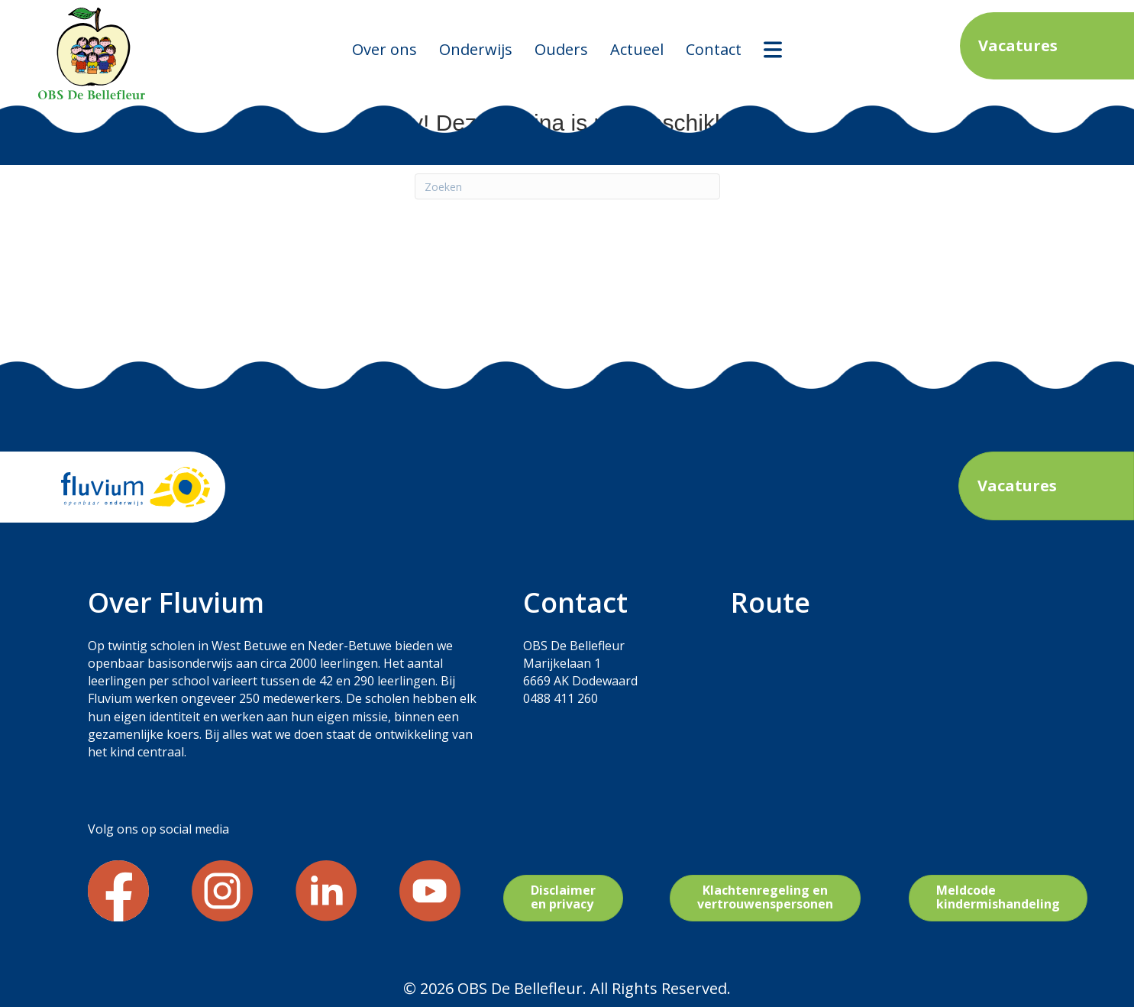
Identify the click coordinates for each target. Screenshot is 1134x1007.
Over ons (384, 49)
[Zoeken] (567, 186)
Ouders (561, 49)
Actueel (637, 49)
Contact (713, 49)
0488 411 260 (560, 698)
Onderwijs (475, 49)
